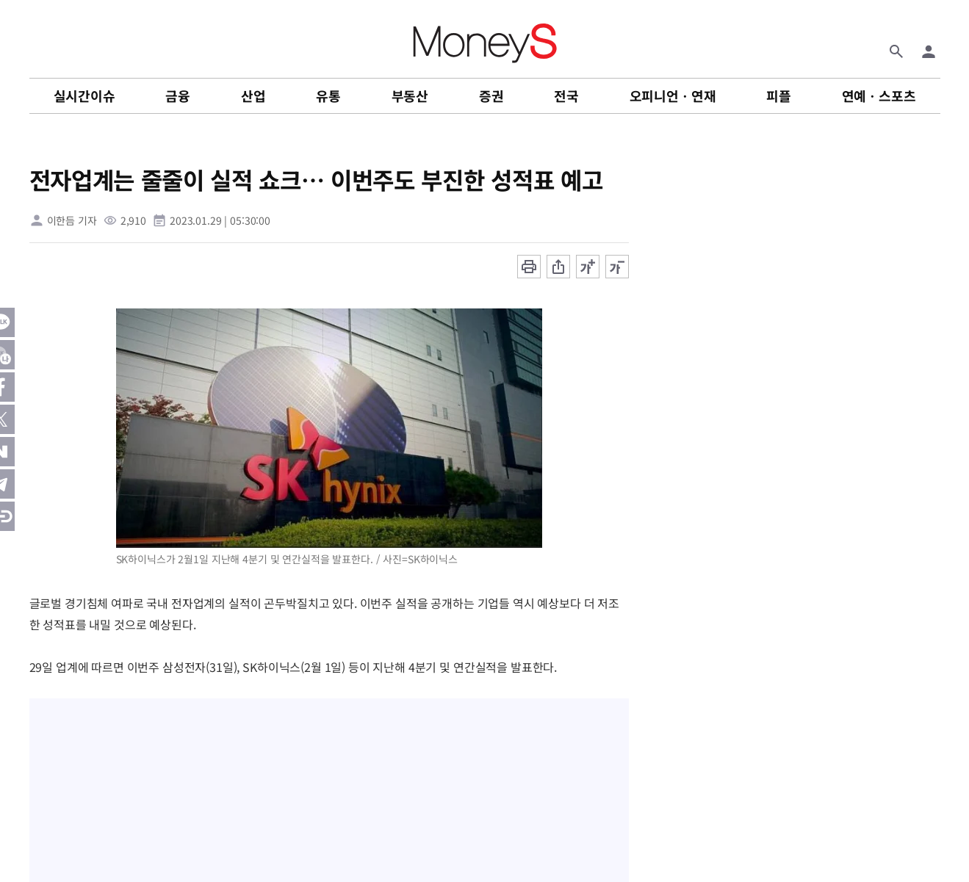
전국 (566, 95)
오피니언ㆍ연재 (673, 95)
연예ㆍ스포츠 (879, 95)
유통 (328, 95)
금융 (177, 95)
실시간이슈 (84, 95)
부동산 (410, 95)
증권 (491, 95)
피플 (778, 95)
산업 (253, 95)
